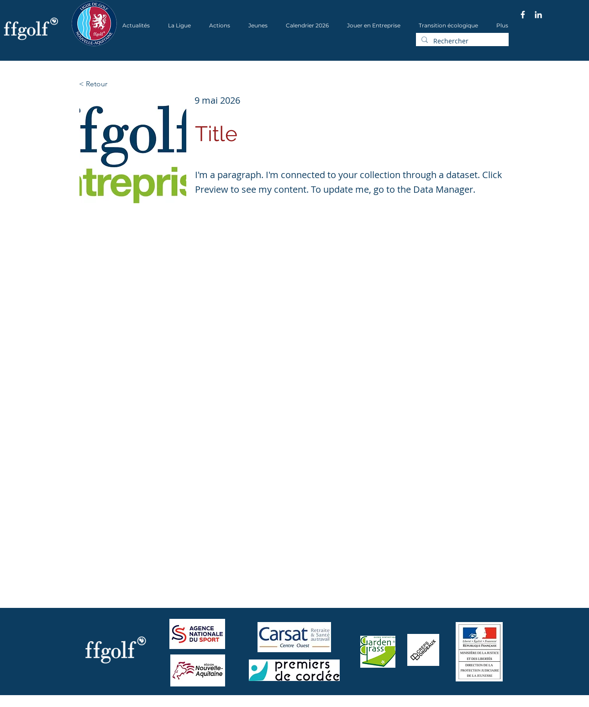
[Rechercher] (461, 41)
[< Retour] (109, 84)
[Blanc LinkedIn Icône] (538, 15)
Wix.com (194, 704)
